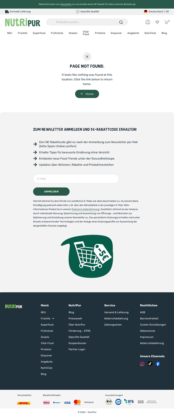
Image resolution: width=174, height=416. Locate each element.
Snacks (73, 33)
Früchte (22, 33)
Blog (164, 33)
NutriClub (150, 33)
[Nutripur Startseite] (13, 306)
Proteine (100, 33)
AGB (142, 312)
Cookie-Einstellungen (153, 324)
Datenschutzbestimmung (85, 209)
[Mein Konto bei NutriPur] (148, 22)
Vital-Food (86, 33)
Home (87, 94)
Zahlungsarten (113, 324)
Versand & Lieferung (116, 312)
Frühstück (57, 33)
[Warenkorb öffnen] (167, 22)
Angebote (133, 33)
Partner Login (77, 349)
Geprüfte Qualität (79, 337)
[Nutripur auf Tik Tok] (150, 363)
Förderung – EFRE (80, 330)
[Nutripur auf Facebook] (158, 363)
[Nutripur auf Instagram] (142, 363)
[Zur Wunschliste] (157, 22)
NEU (9, 33)
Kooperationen (77, 343)
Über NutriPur (77, 324)
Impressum (146, 337)
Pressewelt (75, 318)
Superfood (39, 33)
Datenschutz (147, 330)
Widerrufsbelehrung (116, 318)
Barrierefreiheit (149, 318)
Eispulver (116, 33)
